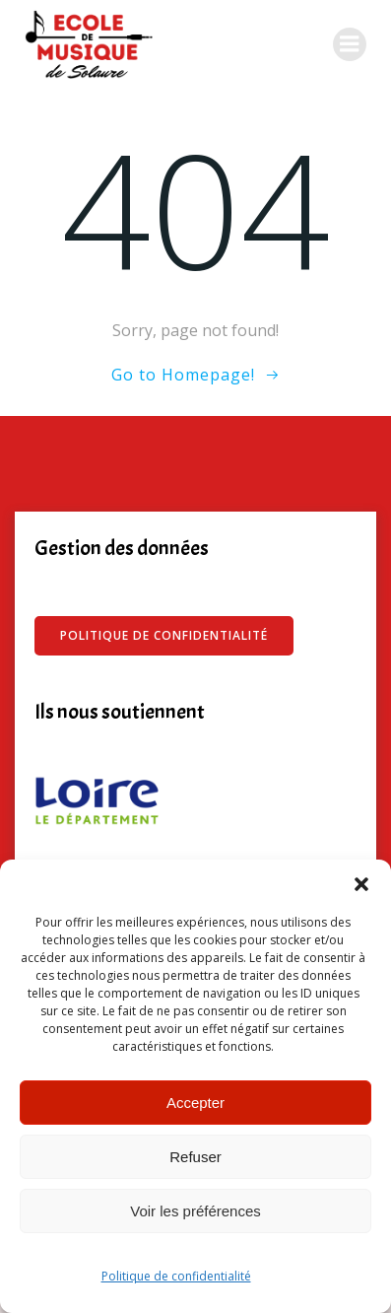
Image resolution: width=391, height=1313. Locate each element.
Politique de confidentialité (176, 1276)
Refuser (195, 1156)
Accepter (195, 1102)
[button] (361, 884)
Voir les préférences (195, 1211)
